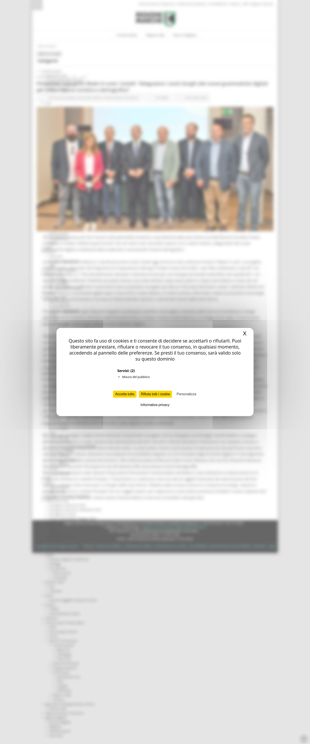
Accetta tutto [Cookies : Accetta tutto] (124, 394)
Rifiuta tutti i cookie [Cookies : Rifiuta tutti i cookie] (155, 394)
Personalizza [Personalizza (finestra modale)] (186, 394)
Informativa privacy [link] (155, 405)
